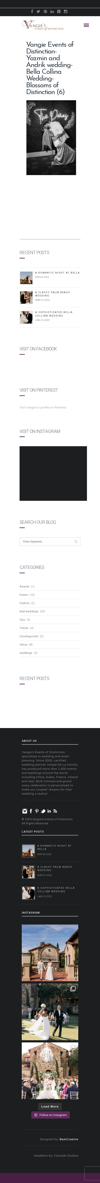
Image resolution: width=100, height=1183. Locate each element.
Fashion (25, 603)
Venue (23, 644)
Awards (24, 586)
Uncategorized (29, 636)
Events (24, 594)
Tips (22, 619)
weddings (26, 652)
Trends (24, 628)
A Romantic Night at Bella (57, 272)
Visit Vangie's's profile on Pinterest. (43, 407)
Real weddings (29, 611)
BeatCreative (69, 1139)
